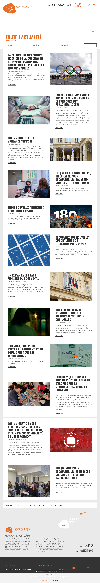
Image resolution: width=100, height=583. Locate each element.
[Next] (60, 505)
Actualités (89, 545)
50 (55, 505)
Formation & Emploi (61, 5)
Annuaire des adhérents (86, 547)
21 (30, 505)
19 (22, 505)
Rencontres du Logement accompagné (77, 5)
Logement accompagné (86, 546)
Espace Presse (69, 5)
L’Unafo (43, 5)
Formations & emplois (86, 550)
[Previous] (9, 505)
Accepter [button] (55, 580)
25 (47, 505)
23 (39, 505)
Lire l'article (12, 84)
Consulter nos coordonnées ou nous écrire (18, 569)
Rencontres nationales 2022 (84, 551)
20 (26, 505)
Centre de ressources (51, 5)
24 (43, 505)
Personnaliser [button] (44, 580)
